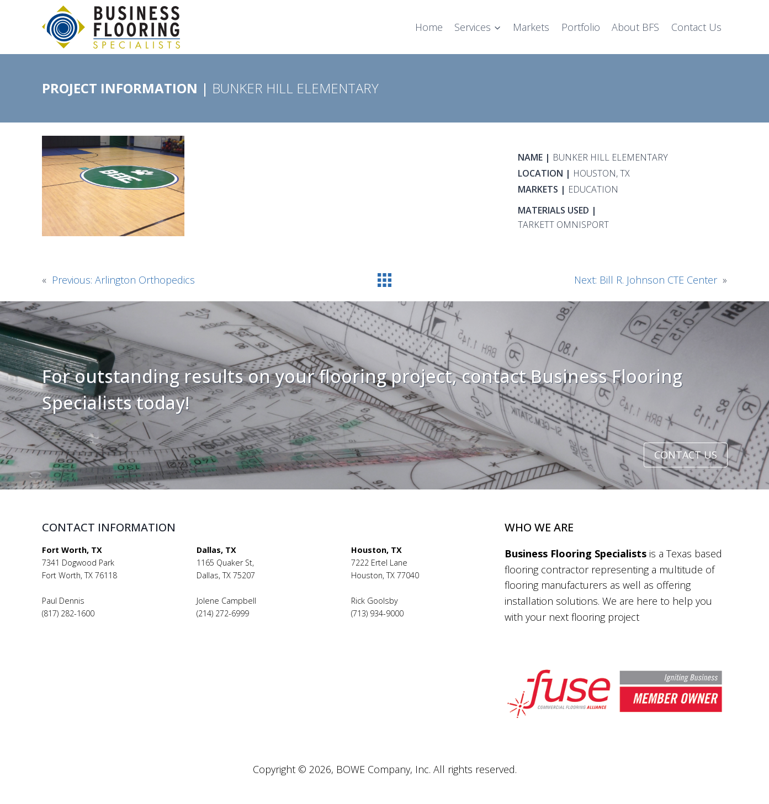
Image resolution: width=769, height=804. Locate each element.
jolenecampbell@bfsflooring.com (257, 626)
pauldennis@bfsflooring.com (94, 626)
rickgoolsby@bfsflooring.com (403, 626)
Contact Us (696, 27)
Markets (531, 27)
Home (429, 27)
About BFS (635, 27)
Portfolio (580, 27)
